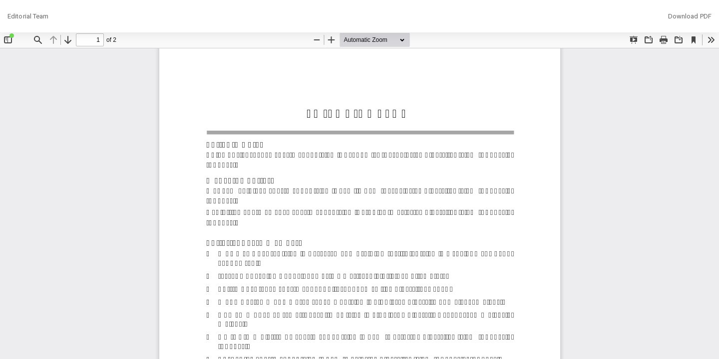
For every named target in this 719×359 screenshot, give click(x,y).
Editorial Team (27, 16)
